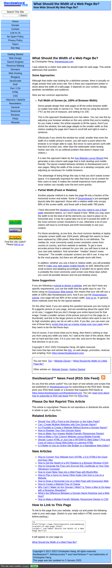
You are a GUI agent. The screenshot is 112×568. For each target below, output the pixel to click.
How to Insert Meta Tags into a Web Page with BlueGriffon (68, 472)
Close (34, 566)
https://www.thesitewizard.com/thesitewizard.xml (57, 393)
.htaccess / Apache (15, 99)
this (70, 350)
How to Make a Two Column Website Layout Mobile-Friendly (69, 436)
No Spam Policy (15, 36)
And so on (91, 298)
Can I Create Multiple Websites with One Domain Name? (67, 424)
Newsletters (15, 103)
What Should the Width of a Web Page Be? (54, 544)
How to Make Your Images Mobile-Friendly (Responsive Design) (71, 433)
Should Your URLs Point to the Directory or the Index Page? (69, 421)
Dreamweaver (85, 198)
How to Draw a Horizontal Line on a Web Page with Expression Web (73, 481)
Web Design (15, 58)
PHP (15, 84)
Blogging (15, 77)
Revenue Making (15, 65)
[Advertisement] (69, 33)
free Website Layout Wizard (89, 158)
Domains (15, 69)
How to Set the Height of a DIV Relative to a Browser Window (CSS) (73, 463)
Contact (15, 29)
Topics (15, 44)
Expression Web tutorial (60, 291)
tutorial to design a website (68, 285)
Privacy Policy (15, 40)
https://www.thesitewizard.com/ (68, 353)
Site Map (15, 48)
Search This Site (15, 12)
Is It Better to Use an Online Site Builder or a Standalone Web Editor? (74, 445)
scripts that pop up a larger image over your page (77, 324)
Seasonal (15, 111)
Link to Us (15, 33)
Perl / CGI (15, 88)
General (15, 107)
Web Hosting (15, 73)
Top (50, 361)
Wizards (15, 122)
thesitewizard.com (64, 61)
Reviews (15, 115)
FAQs (15, 118)
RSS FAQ (83, 396)
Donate (15, 25)
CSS (15, 96)
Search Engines (15, 62)
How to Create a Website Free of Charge (59, 484)
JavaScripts (15, 81)
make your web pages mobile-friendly (65, 266)
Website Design (62, 361)
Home (15, 21)
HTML (15, 92)
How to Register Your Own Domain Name (59, 430)
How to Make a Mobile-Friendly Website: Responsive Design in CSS (73, 499)
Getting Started (77, 369)
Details (25, 566)
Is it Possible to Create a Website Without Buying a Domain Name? (72, 427)
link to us (18, 244)
